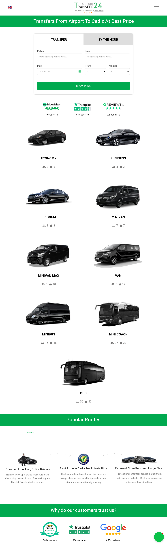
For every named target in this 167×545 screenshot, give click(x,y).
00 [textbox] (111, 71)
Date (39, 66)
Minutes (113, 66)
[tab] (59, 39)
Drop (87, 51)
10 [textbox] (87, 71)
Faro (30, 432)
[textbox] (59, 57)
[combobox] (59, 57)
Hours (88, 66)
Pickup (40, 51)
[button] (159, 537)
